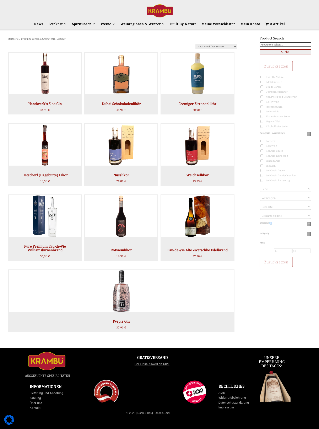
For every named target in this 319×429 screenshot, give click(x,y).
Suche (285, 52)
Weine (106, 24)
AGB (221, 392)
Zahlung (35, 398)
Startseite (13, 38)
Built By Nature (183, 24)
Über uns (36, 403)
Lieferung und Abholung (46, 393)
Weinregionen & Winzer (140, 24)
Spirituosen (81, 24)
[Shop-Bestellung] (216, 46)
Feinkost (55, 24)
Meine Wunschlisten (219, 24)
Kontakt (35, 407)
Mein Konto (250, 24)
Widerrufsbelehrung (232, 397)
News (38, 24)
